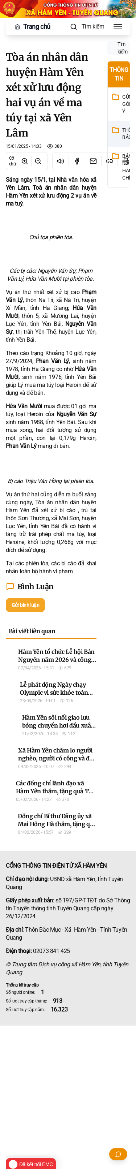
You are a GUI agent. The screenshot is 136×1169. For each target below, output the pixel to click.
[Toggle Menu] (117, 26)
